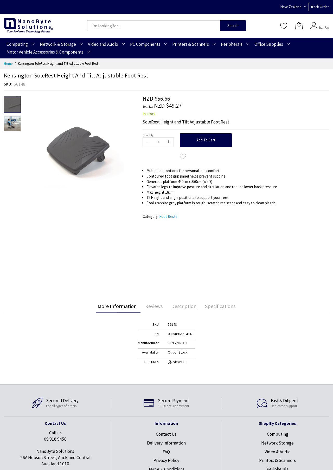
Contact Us (166, 434)
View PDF (177, 362)
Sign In (323, 23)
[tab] (117, 306)
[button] (12, 123)
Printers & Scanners (277, 460)
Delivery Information (166, 443)
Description (183, 306)
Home (8, 63)
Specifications (220, 306)
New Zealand (291, 6)
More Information (117, 306)
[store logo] (28, 25)
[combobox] (153, 25)
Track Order (320, 6)
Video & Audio (278, 452)
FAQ (166, 452)
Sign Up (323, 27)
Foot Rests (168, 216)
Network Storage (277, 443)
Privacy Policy (166, 460)
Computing (277, 434)
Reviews (154, 306)
